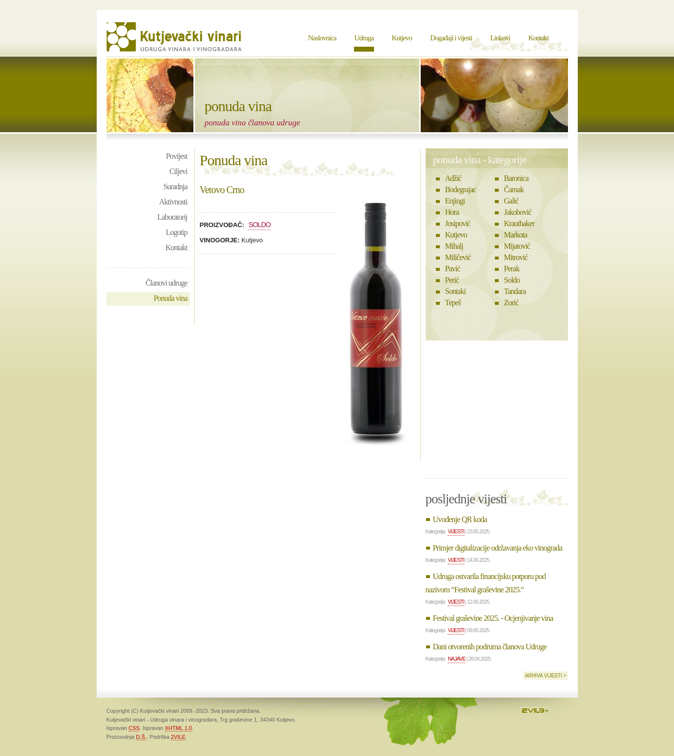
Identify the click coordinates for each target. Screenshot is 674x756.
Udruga (364, 38)
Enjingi (455, 201)
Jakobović (518, 212)
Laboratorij (173, 217)
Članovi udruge (166, 283)
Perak (511, 268)
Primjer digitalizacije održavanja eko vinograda (498, 547)
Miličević (458, 257)
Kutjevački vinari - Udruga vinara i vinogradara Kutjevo (175, 37)
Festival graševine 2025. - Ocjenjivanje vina (493, 618)
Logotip (177, 232)
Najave (456, 659)
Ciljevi (178, 171)
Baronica (516, 178)
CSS (134, 728)
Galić (511, 201)
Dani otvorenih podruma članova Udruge (490, 646)
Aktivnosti (173, 202)
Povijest (177, 156)
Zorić (511, 302)
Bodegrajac (460, 189)
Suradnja (175, 186)
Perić (452, 280)
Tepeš (453, 302)
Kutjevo (402, 38)
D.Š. (141, 737)
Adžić (453, 178)
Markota (515, 235)
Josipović (457, 223)
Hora (452, 212)
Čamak (514, 189)
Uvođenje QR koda (460, 519)
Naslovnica (322, 38)
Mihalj (454, 246)
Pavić (452, 268)
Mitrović (516, 257)
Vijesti (456, 531)
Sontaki (455, 291)
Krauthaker (519, 223)
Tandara (515, 291)
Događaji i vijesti (451, 38)
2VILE (178, 737)
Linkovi (500, 38)
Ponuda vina (171, 298)
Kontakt (538, 38)
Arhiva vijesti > (545, 675)
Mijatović (517, 246)
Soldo (259, 225)
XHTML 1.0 (178, 728)
